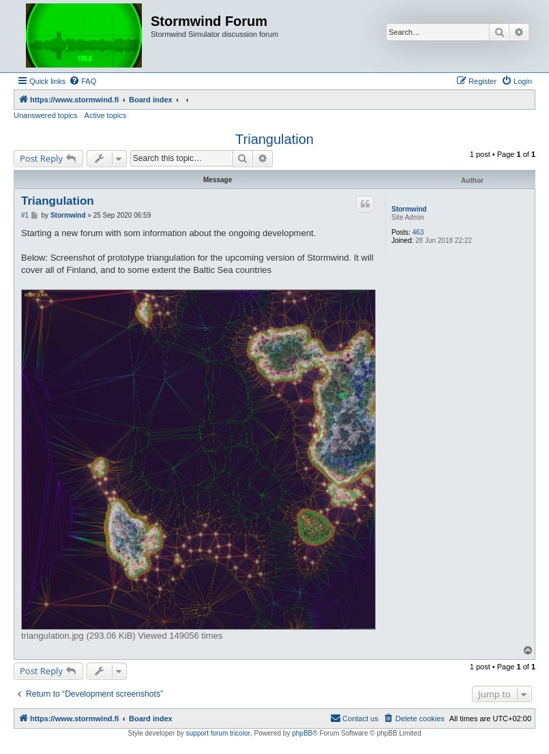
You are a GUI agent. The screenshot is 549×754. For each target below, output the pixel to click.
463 (418, 232)
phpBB (302, 733)
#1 (25, 215)
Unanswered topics (46, 115)
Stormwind (409, 209)
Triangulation (274, 139)
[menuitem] (82, 81)
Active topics (106, 115)
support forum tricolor (218, 733)
